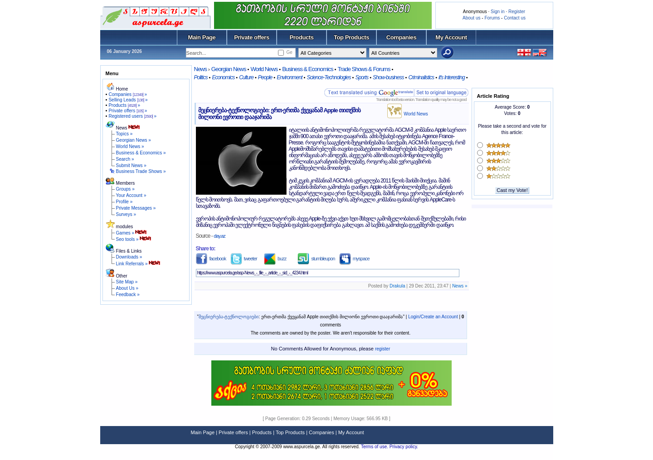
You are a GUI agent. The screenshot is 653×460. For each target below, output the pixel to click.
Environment (289, 77)
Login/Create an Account (433, 316)
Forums (492, 17)
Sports (361, 77)
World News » (130, 146)
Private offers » (127, 110)
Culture (246, 77)
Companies (401, 37)
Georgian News (228, 69)
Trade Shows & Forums (363, 69)
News (200, 69)
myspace (354, 258)
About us (471, 17)
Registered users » (132, 116)
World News (264, 69)
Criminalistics (421, 77)
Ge (289, 52)
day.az (219, 236)
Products (301, 37)
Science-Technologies (329, 77)
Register (516, 11)
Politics (201, 77)
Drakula (397, 285)
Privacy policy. (404, 446)
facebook (211, 258)
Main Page (202, 37)
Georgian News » (133, 140)
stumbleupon (316, 258)
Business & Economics (307, 69)
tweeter (243, 258)
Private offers (251, 37)
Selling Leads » (127, 99)
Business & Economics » (141, 152)
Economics (223, 77)
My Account (451, 37)
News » (459, 285)
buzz (275, 258)
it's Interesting (452, 77)
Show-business (388, 77)
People (265, 77)
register (382, 348)
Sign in (498, 11)
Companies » (127, 94)
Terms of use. (375, 446)
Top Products (351, 37)
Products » (124, 105)
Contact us (515, 17)
